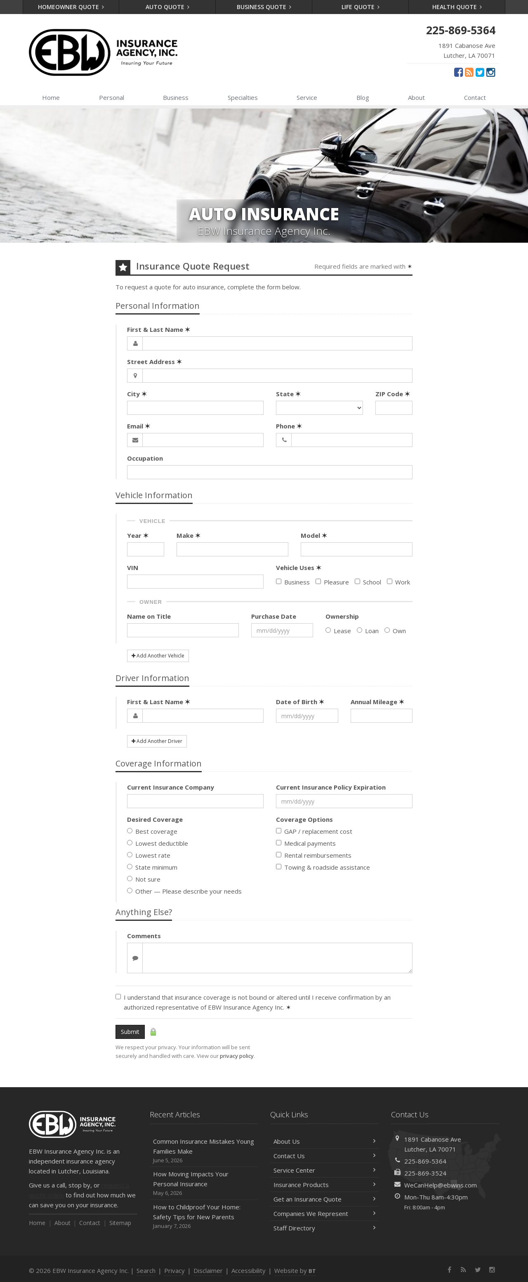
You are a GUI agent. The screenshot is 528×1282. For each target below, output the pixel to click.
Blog (362, 97)
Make (188, 535)
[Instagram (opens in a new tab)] (490, 72)
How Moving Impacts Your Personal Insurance (204, 1183)
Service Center (324, 1170)
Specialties (243, 97)
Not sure (143, 879)
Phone (289, 426)
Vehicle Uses (298, 567)
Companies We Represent (324, 1213)
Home (51, 97)
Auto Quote (168, 7)
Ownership (342, 616)
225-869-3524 (425, 1173)
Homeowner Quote (71, 7)
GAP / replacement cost (314, 831)
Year (137, 535)
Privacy (174, 1270)
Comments (144, 936)
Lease (338, 631)
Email (138, 426)
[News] (469, 72)
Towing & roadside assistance (323, 867)
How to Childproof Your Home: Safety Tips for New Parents (204, 1216)
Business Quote (264, 7)
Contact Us (324, 1156)
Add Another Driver (157, 741)
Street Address (154, 361)
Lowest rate (148, 855)
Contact (475, 97)
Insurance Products (324, 1184)
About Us (324, 1141)
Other (184, 891)
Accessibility (248, 1270)
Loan (368, 631)
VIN (132, 567)
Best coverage (152, 831)
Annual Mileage (377, 702)
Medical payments (306, 843)
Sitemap (120, 1223)
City (137, 394)
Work (398, 582)
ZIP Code (392, 394)
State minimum (152, 867)
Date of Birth (300, 702)
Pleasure (332, 582)
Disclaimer (208, 1270)
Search (146, 1270)
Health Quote (457, 7)
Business (176, 97)
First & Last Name (158, 329)
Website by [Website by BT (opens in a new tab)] (295, 1270)
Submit (130, 1032)
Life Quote (361, 7)
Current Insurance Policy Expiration (331, 787)
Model (314, 535)
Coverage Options (304, 819)
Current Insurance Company (170, 787)
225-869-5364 (425, 1161)
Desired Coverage (155, 819)
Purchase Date (273, 616)
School (368, 582)
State (288, 394)
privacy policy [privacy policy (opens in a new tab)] (237, 1056)
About (416, 97)
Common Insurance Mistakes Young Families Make (204, 1151)
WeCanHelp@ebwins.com (440, 1185)
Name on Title (149, 616)
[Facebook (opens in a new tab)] (458, 72)
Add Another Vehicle (158, 655)
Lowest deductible (157, 843)
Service (307, 97)
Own (395, 631)
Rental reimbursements (313, 855)
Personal (111, 97)
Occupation (145, 458)
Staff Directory (324, 1228)
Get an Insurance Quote (324, 1199)
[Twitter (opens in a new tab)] (480, 72)
